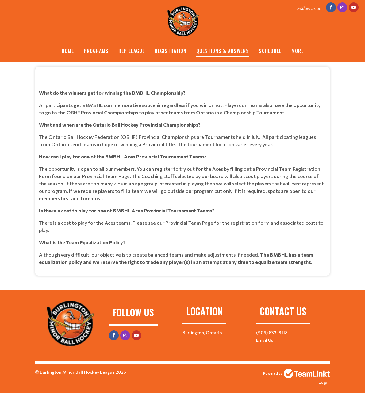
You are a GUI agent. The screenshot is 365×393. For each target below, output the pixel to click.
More (297, 51)
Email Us (264, 340)
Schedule (270, 51)
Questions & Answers (222, 51)
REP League (131, 51)
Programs (96, 51)
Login (324, 382)
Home (68, 51)
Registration (170, 51)
